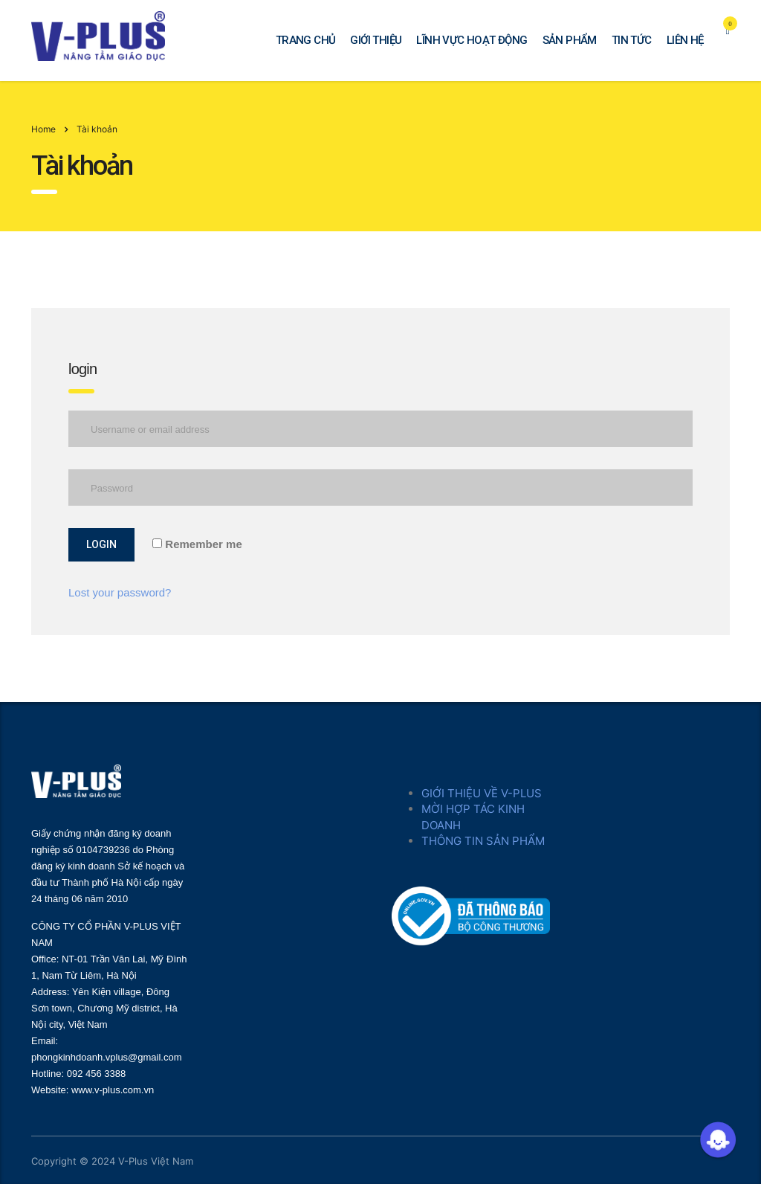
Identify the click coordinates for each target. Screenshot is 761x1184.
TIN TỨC (632, 40)
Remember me (197, 544)
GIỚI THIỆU (375, 40)
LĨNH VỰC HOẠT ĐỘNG (471, 40)
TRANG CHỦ (306, 40)
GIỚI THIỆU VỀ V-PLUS (481, 793)
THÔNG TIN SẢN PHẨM (483, 841)
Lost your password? (119, 592)
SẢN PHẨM (570, 40)
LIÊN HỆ (685, 40)
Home (43, 129)
